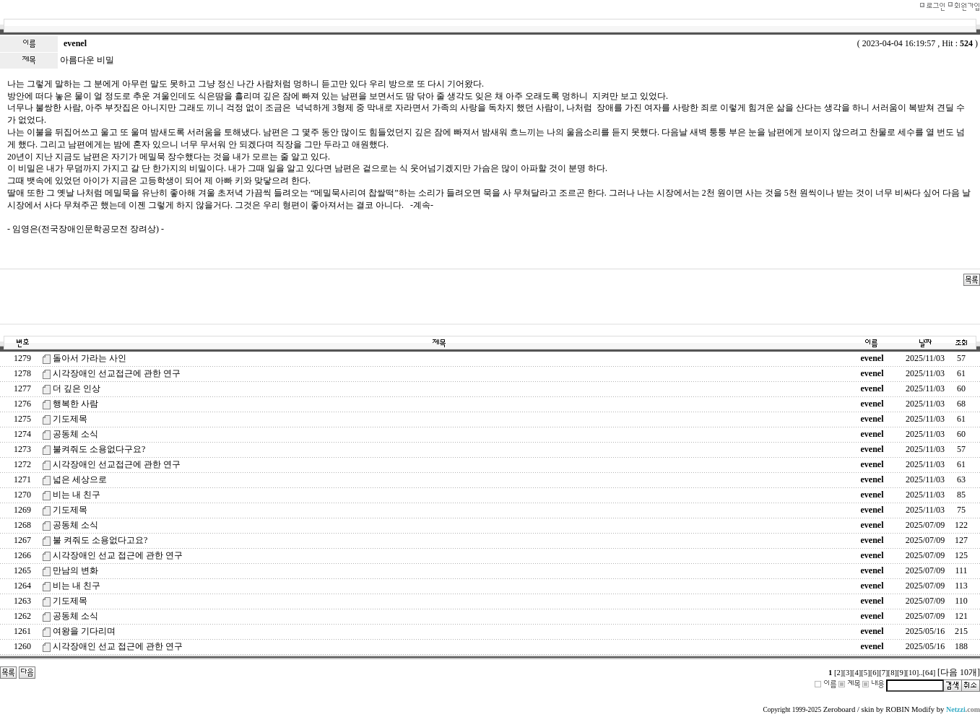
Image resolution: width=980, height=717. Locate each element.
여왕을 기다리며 (84, 631)
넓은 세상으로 (80, 479)
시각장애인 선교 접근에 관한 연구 (118, 555)
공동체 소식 (75, 434)
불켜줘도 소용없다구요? (99, 449)
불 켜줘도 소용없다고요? (100, 540)
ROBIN (897, 709)
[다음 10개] (958, 672)
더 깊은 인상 (76, 388)
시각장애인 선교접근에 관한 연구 (117, 373)
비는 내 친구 (76, 495)
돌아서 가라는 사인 (89, 358)
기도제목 (70, 419)
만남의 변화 (75, 570)
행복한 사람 (75, 404)
